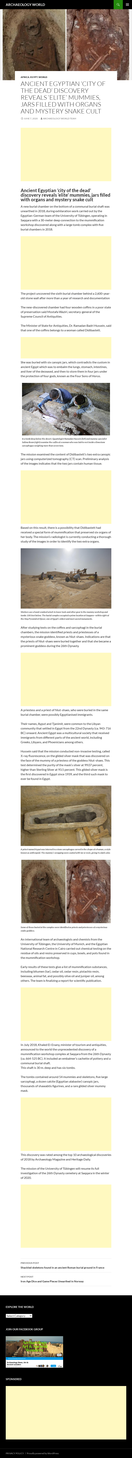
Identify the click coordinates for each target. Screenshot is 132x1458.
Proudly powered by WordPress (43, 1453)
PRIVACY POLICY (15, 1453)
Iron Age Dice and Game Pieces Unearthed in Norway (66, 1278)
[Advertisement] (66, 154)
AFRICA (25, 77)
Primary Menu (127, 4)
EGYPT (33, 77)
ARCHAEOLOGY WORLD (25, 4)
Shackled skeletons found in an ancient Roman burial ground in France (66, 1265)
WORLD (42, 77)
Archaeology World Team (59, 118)
